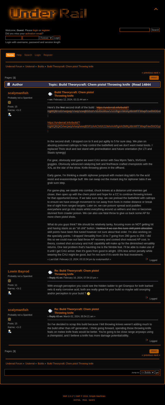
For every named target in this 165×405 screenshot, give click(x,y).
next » (157, 72)
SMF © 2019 (82, 396)
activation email (33, 33)
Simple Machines (97, 396)
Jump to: (136, 372)
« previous (147, 72)
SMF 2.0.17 (68, 396)
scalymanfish (18, 93)
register (46, 30)
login (35, 30)
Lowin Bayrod (18, 271)
